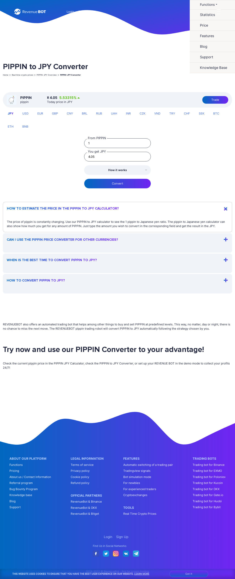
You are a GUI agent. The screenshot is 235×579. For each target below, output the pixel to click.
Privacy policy (80, 471)
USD (25, 113)
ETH (10, 126)
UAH (114, 113)
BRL (84, 113)
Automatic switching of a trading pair (148, 465)
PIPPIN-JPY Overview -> (48, 75)
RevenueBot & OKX (84, 508)
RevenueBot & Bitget (85, 514)
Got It (188, 573)
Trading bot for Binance (209, 465)
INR (128, 113)
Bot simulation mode (137, 477)
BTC (216, 113)
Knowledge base (20, 495)
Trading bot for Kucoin (208, 483)
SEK (201, 113)
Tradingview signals (136, 471)
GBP (55, 113)
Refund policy (80, 483)
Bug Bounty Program (23, 489)
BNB (25, 126)
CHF (187, 113)
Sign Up (83, 11)
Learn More (141, 574)
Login (70, 11)
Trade (215, 100)
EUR (40, 113)
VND (157, 113)
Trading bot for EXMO (207, 471)
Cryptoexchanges (135, 495)
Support (15, 507)
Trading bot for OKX (206, 489)
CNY (70, 113)
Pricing (14, 471)
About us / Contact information (30, 477)
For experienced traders (139, 489)
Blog (12, 501)
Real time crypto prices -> (24, 75)
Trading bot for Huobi (207, 501)
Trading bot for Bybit (207, 507)
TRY (172, 113)
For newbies (131, 483)
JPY (10, 113)
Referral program (21, 483)
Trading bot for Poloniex (209, 477)
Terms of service (82, 465)
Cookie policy (80, 477)
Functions (16, 465)
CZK (142, 113)
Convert (117, 183)
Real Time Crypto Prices (139, 514)
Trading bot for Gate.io (208, 495)
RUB (99, 113)
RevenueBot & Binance (86, 501)
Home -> (7, 75)
